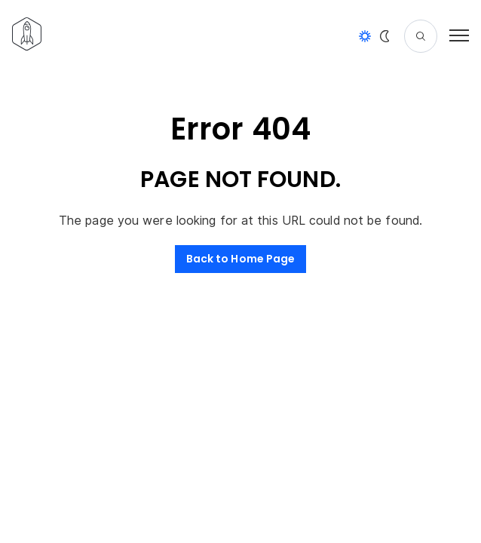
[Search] (420, 36)
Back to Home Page (241, 258)
